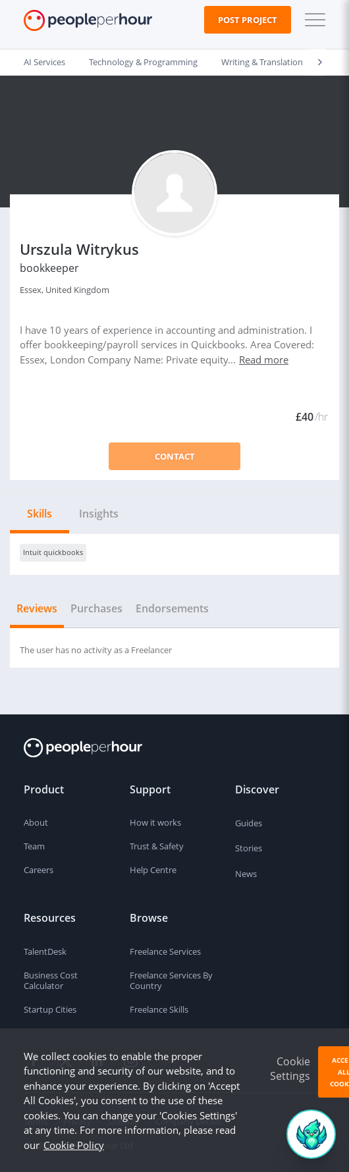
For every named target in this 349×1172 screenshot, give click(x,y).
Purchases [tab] (96, 608)
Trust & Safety (157, 846)
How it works (155, 822)
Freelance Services (165, 951)
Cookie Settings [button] (290, 1068)
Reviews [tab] (36, 608)
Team (34, 846)
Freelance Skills (159, 1009)
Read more (263, 359)
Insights (99, 513)
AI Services (44, 62)
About (36, 822)
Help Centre (153, 870)
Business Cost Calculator (51, 980)
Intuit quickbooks (53, 552)
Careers (38, 870)
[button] (312, 20)
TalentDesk (45, 951)
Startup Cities (50, 1009)
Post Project (247, 20)
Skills (39, 513)
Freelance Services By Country (171, 980)
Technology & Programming (143, 62)
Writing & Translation (262, 62)
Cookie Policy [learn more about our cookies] (73, 1145)
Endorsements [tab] (172, 608)
